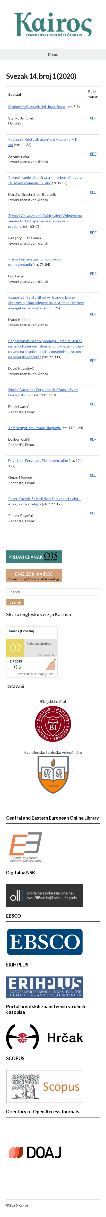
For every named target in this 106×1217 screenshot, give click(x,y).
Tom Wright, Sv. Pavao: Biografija (34, 428)
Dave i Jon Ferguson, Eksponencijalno (38, 460)
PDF (93, 118)
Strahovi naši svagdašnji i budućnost (37, 106)
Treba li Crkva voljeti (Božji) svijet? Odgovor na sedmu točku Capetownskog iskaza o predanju (45, 221)
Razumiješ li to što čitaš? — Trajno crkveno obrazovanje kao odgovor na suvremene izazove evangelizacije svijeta (46, 302)
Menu (53, 54)
